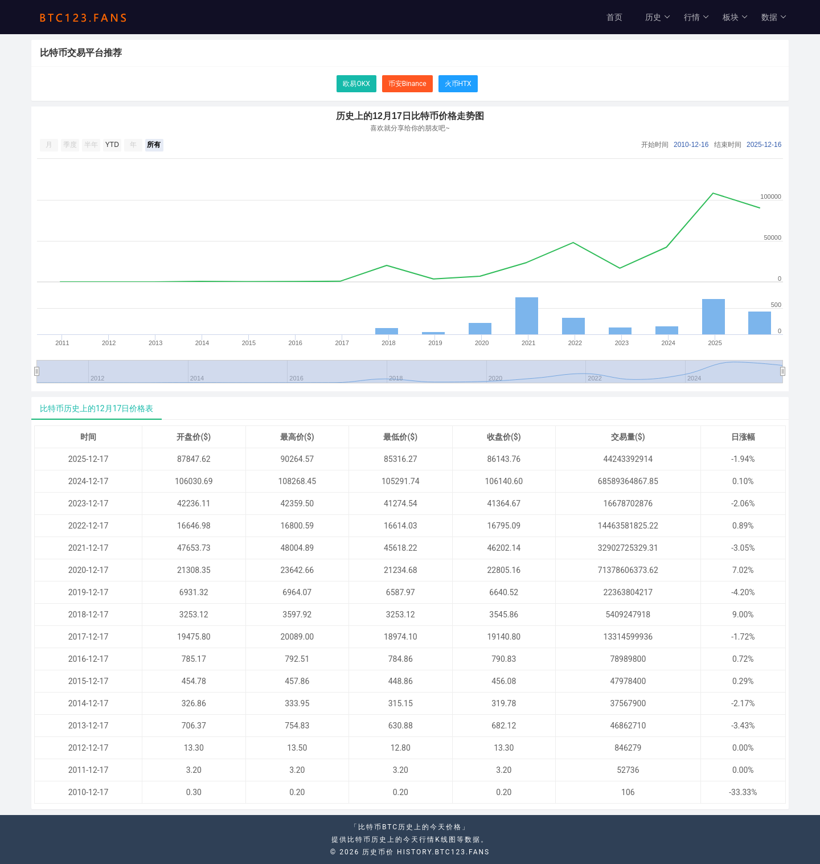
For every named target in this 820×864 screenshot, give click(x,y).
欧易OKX (356, 84)
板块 (735, 17)
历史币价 (378, 852)
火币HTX (458, 84)
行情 (697, 17)
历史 (658, 17)
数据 (774, 17)
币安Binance (407, 84)
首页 (614, 17)
